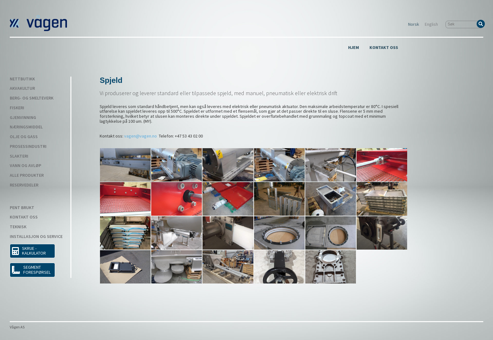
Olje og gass (24, 136)
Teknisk (18, 226)
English (431, 24)
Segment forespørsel (31, 269)
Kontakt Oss (383, 47)
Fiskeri (17, 108)
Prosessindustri (28, 146)
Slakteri (19, 156)
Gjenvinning (23, 117)
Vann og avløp (25, 165)
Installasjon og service (36, 236)
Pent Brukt (22, 207)
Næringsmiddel (26, 127)
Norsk (413, 24)
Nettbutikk (22, 79)
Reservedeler (24, 185)
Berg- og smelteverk (31, 98)
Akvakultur (22, 88)
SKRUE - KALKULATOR (29, 251)
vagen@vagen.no (140, 136)
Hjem (353, 47)
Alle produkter (27, 175)
